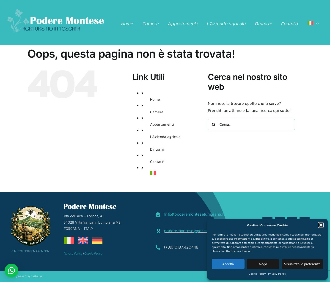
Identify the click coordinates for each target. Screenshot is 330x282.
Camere (157, 112)
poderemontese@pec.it (185, 231)
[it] (69, 239)
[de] (97, 239)
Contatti (157, 161)
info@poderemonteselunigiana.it (194, 214)
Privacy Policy (277, 274)
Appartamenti (162, 124)
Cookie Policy (257, 274)
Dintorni (157, 149)
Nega (263, 264)
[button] (321, 225)
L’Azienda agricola (165, 136)
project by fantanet (29, 276)
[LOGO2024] (55, 11)
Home (155, 99)
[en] (83, 239)
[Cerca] (213, 124)
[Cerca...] (251, 124)
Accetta (228, 264)
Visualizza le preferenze (302, 264)
